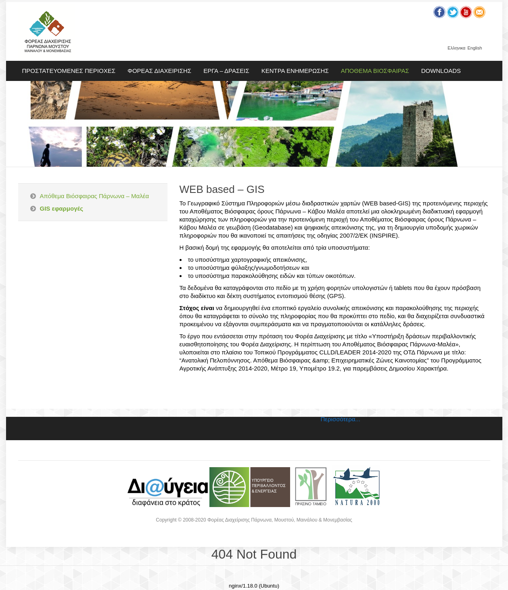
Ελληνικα (456, 48)
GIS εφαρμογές (62, 208)
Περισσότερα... (340, 419)
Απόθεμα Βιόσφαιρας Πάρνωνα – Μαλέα (94, 196)
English (474, 48)
